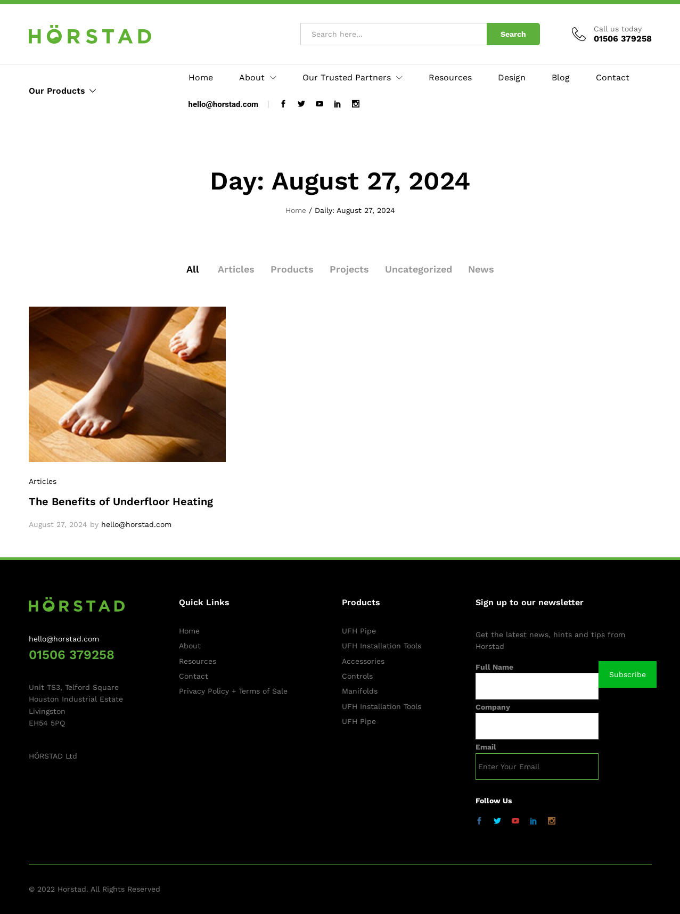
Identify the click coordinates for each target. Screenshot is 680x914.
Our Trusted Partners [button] (346, 77)
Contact (612, 77)
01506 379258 (71, 654)
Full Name (494, 667)
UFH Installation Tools (381, 645)
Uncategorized (418, 269)
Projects (349, 269)
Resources (450, 77)
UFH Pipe (359, 631)
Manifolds (360, 691)
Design (512, 77)
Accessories (363, 661)
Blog (561, 77)
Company (493, 707)
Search (513, 34)
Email (486, 747)
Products (292, 269)
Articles (236, 269)
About (190, 645)
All (192, 269)
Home (201, 77)
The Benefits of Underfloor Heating (121, 501)
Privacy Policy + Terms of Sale (233, 691)
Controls (357, 676)
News (481, 269)
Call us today (618, 28)
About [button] (252, 77)
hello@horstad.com (224, 104)
